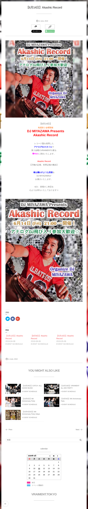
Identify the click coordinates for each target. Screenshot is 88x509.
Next (79, 430)
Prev (8, 430)
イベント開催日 (37, 485)
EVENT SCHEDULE (30, 393)
